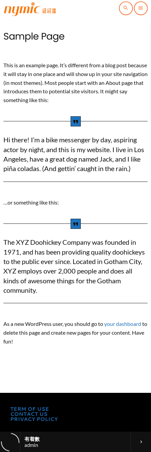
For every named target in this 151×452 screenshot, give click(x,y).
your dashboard (122, 323)
